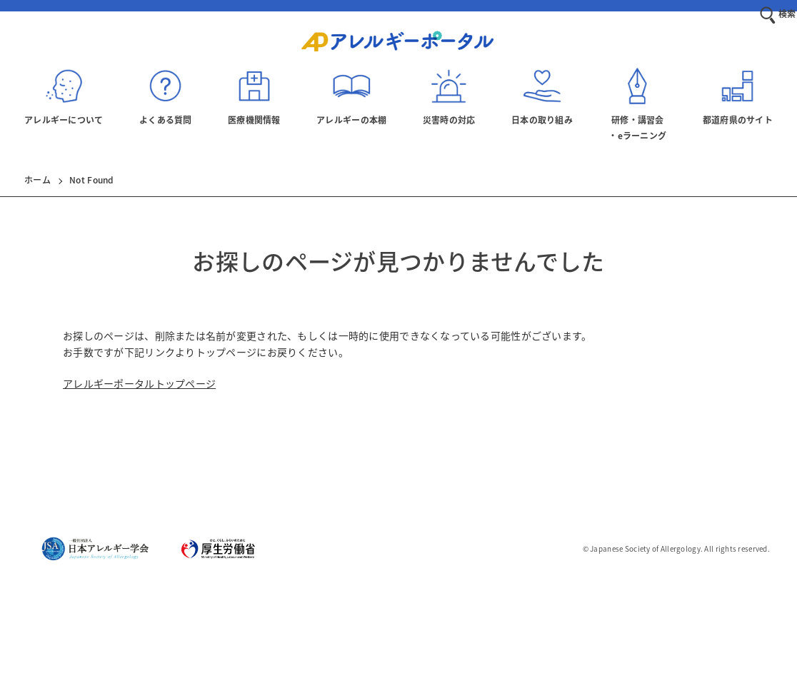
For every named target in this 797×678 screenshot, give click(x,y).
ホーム (37, 179)
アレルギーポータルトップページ (139, 383)
